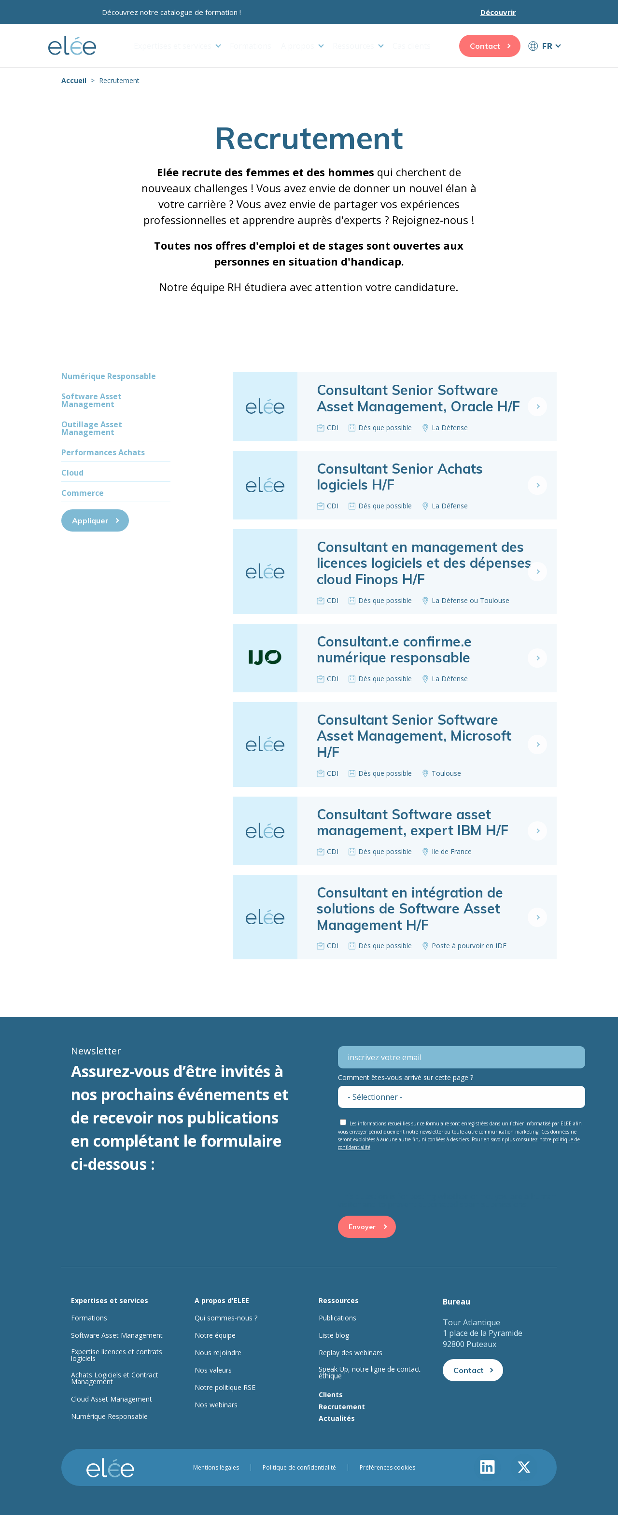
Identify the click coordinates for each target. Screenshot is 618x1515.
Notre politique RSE (225, 1387)
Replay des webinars (350, 1352)
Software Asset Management (117, 1335)
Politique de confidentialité (299, 1467)
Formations (250, 46)
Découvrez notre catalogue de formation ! (171, 12)
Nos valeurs (213, 1370)
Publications (337, 1318)
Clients (331, 1394)
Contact (485, 46)
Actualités (337, 1418)
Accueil (73, 80)
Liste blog (334, 1335)
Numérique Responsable (109, 1416)
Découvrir (498, 12)
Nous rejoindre (218, 1352)
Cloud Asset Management (111, 1399)
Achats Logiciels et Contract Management (114, 1378)
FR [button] (547, 46)
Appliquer (90, 520)
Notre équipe (215, 1335)
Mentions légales (216, 1467)
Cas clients (412, 46)
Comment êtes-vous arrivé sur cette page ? (405, 1077)
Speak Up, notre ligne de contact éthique (370, 1372)
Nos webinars (216, 1405)
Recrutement (342, 1406)
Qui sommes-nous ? (226, 1318)
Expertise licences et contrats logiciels (116, 1355)
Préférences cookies (387, 1467)
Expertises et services (172, 46)
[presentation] (411, 1173)
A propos (297, 46)
